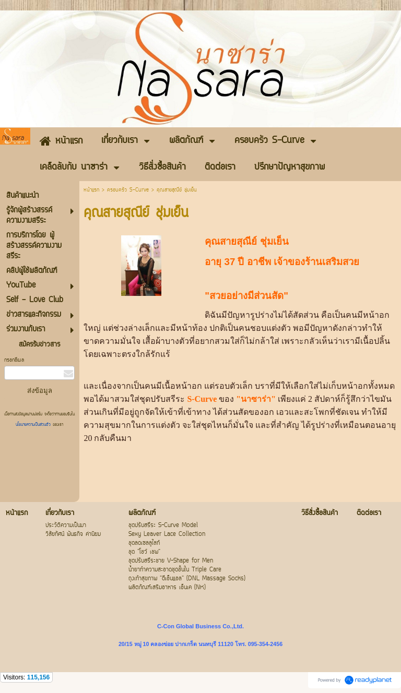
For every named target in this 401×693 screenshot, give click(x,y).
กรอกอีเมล (14, 360)
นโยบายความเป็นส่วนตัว (34, 425)
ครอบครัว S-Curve (129, 190)
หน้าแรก (91, 190)
